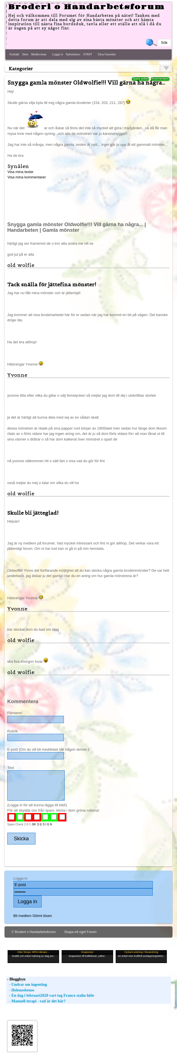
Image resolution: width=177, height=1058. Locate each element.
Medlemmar (38, 54)
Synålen (18, 166)
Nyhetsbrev (73, 54)
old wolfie (20, 265)
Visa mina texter (21, 172)
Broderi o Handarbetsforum (86, 7)
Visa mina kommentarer (27, 177)
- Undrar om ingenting (26, 984)
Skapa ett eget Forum (80, 932)
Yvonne (17, 375)
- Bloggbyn (15, 979)
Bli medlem (23, 916)
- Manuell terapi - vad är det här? (36, 1001)
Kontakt (14, 54)
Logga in (57, 54)
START (87, 54)
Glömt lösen (42, 916)
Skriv (25, 54)
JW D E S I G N (42, 824)
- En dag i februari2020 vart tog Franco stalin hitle (50, 995)
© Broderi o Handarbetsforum (34, 932)
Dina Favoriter (107, 54)
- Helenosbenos (20, 990)
